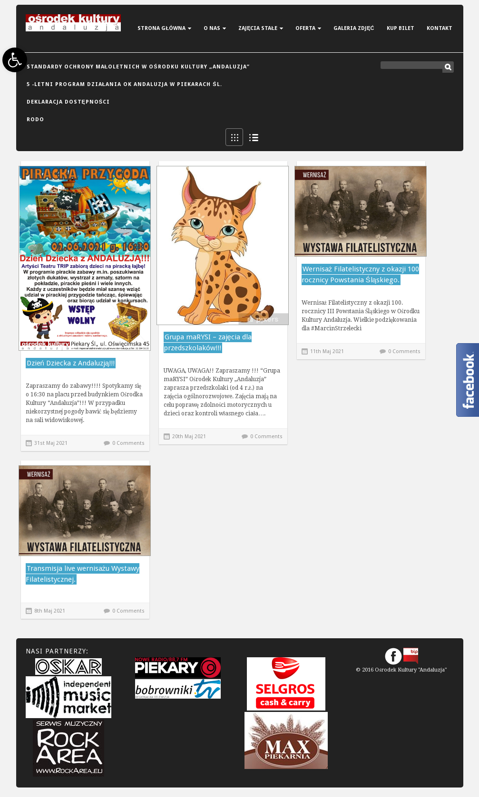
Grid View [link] (234, 137)
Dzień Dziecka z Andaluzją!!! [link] (71, 363)
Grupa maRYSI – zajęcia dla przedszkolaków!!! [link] (208, 342)
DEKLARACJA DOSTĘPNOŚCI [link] (68, 102)
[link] (14, 60)
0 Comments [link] (128, 443)
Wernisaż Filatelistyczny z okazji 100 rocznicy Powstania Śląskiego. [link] (361, 274)
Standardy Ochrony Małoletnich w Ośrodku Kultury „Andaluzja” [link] (138, 67)
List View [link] (253, 137)
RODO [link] (35, 119)
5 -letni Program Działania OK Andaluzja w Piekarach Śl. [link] (124, 84)
